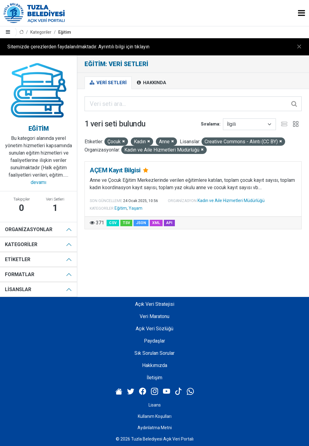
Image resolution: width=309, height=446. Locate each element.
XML (156, 223)
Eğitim (64, 32)
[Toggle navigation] (301, 13)
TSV (126, 223)
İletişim (154, 377)
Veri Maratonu (154, 316)
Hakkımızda (154, 365)
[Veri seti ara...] (193, 103)
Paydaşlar (154, 341)
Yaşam (135, 208)
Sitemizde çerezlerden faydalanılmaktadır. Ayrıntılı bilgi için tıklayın (78, 47)
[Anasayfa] (21, 32)
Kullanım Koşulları (154, 416)
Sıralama (210, 124)
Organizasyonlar (28, 229)
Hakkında (151, 82)
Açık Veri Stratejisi (154, 304)
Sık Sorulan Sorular (154, 353)
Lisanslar (18, 289)
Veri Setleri (108, 82)
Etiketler (17, 259)
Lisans (155, 405)
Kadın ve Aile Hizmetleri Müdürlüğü (231, 200)
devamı (38, 182)
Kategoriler (40, 32)
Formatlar (19, 274)
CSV (113, 223)
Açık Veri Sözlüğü (154, 329)
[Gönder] (295, 103)
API (169, 223)
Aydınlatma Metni (155, 427)
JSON (141, 223)
